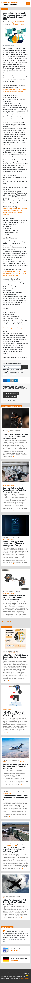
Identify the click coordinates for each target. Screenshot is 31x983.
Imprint (6, 976)
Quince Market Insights (18, 24)
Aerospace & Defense (14, 760)
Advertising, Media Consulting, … (16, 430)
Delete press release (11, 393)
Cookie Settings (25, 978)
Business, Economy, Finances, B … (17, 537)
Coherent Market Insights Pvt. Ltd (11, 652)
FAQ (2, 976)
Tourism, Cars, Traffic (14, 708)
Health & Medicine (13, 651)
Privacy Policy (12, 976)
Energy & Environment (14, 896)
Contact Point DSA (5, 978)
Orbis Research (6, 897)
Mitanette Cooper (7, 793)
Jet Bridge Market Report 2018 (10, 845)
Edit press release (10, 396)
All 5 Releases (6, 622)
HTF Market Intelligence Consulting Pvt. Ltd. (13, 761)
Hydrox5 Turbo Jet (7, 709)
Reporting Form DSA (15, 978)
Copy (24, 367)
